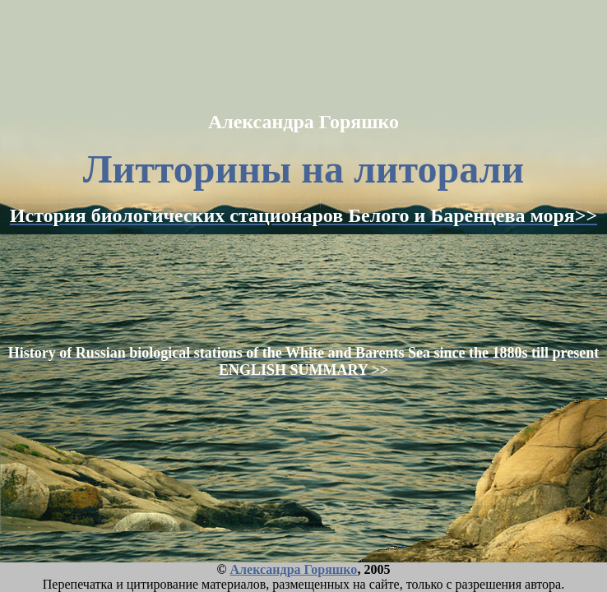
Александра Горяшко (294, 569)
